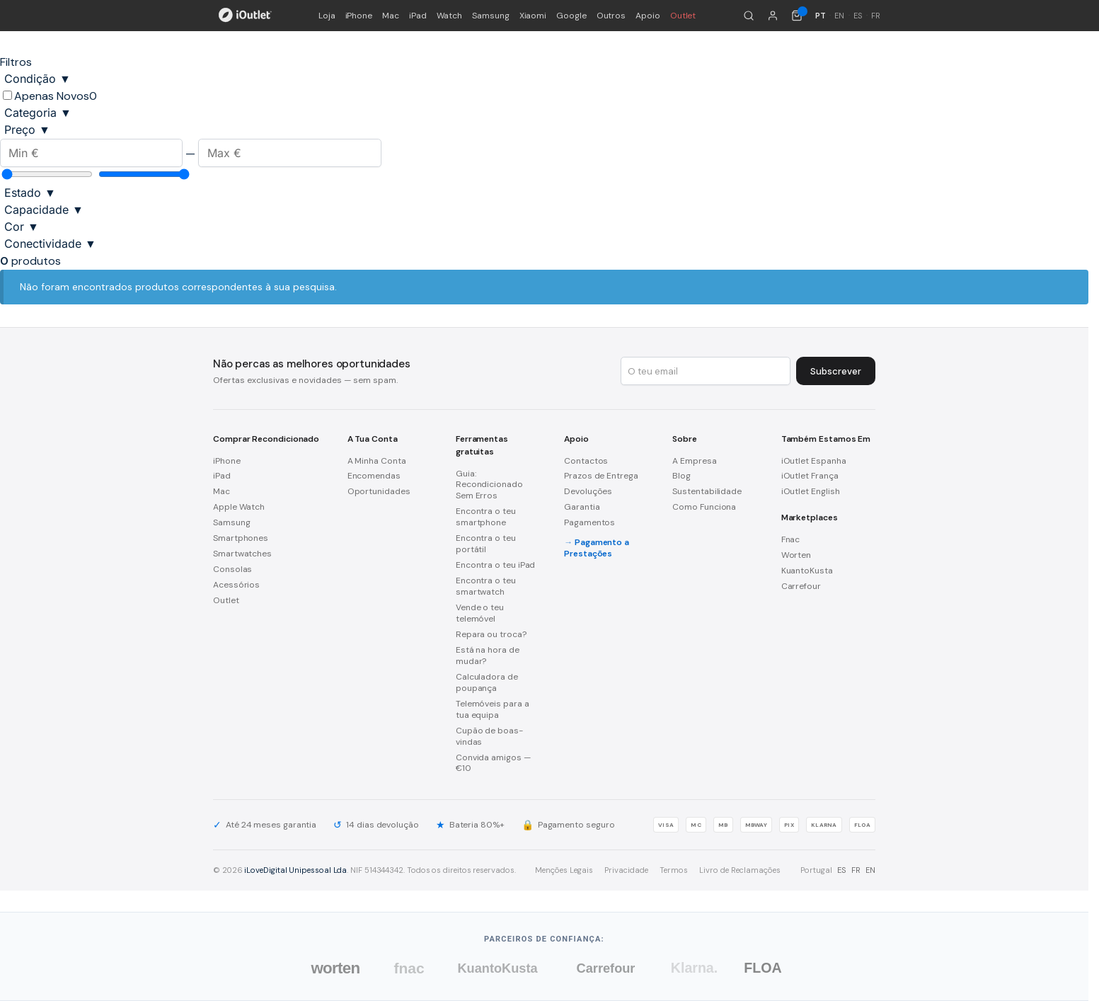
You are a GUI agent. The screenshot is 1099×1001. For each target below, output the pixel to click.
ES (841, 870)
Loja (326, 15)
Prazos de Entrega (601, 475)
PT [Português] (820, 16)
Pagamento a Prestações (596, 548)
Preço (27, 129)
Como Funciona (704, 507)
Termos (674, 870)
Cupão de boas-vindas (489, 736)
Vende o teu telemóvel (480, 613)
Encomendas (374, 475)
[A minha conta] (772, 15)
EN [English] (839, 16)
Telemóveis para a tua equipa (492, 709)
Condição (37, 79)
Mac (390, 15)
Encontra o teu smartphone (486, 516)
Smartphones (240, 538)
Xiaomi (533, 15)
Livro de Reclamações (740, 870)
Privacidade (626, 870)
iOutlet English (810, 491)
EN (870, 870)
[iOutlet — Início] (245, 15)
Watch (450, 15)
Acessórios (236, 584)
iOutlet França (810, 475)
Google (571, 15)
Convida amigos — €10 (493, 763)
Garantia (581, 507)
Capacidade (44, 209)
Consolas (232, 569)
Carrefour (801, 586)
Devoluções (588, 491)
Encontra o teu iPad (495, 565)
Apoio (647, 15)
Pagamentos (589, 522)
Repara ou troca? (491, 634)
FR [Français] (875, 16)
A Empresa (694, 461)
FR (856, 870)
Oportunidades (378, 491)
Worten (796, 555)
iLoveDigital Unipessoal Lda (295, 870)
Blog (681, 475)
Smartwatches (242, 553)
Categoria (37, 112)
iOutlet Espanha (813, 461)
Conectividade (50, 243)
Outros (611, 15)
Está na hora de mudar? (487, 655)
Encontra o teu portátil (486, 543)
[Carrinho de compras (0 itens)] (796, 15)
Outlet (683, 15)
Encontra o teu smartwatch (486, 586)
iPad (418, 15)
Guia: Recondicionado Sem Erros (489, 485)
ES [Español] (858, 16)
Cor (21, 226)
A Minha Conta (376, 461)
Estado (30, 192)
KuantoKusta (807, 570)
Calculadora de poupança (487, 682)
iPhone (359, 15)
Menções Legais (564, 870)
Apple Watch (239, 507)
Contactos (586, 461)
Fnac (790, 539)
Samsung (490, 15)
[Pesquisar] (748, 15)
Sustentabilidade (707, 491)
